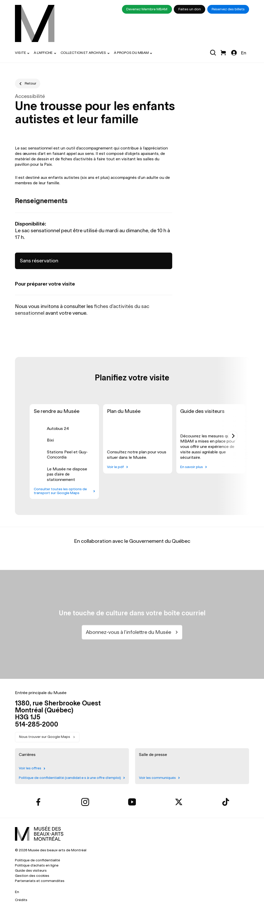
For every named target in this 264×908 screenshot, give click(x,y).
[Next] (233, 435)
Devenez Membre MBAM (146, 9)
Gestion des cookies (32, 876)
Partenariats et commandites (39, 881)
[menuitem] (35, 23)
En (243, 52)
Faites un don (189, 9)
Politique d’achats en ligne (37, 865)
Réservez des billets (228, 9)
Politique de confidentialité (37, 860)
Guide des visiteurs (31, 870)
